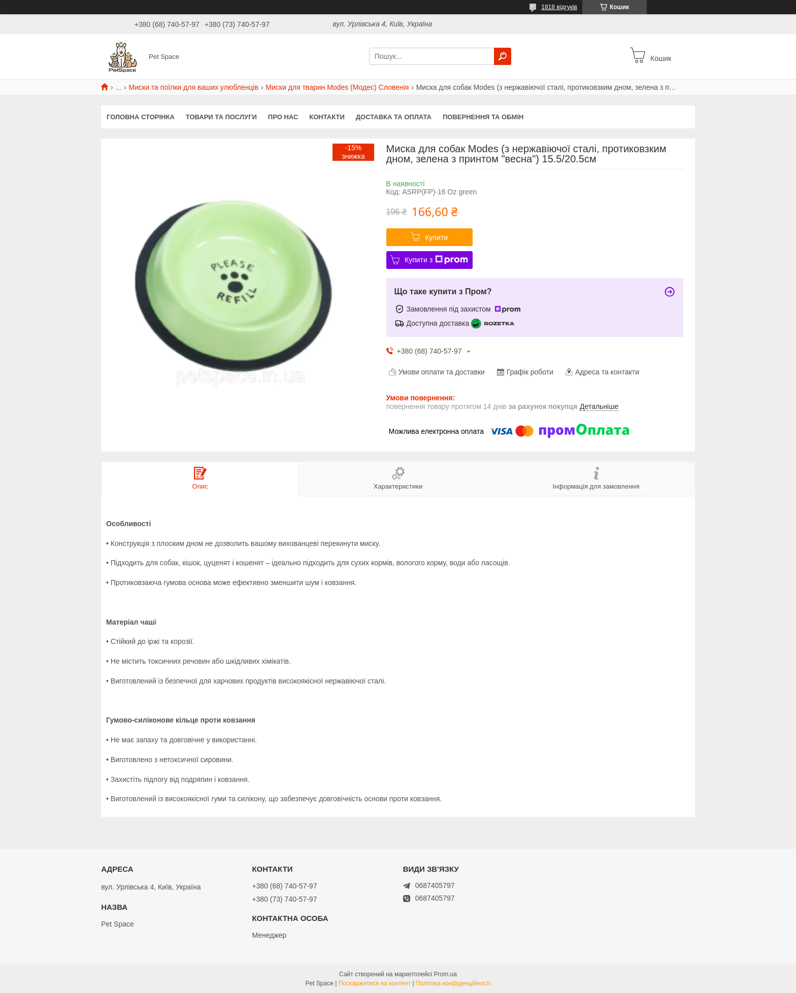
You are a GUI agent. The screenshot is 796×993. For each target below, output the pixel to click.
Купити (436, 237)
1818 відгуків (559, 7)
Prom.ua (445, 974)
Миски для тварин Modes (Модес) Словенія (337, 87)
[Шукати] (502, 56)
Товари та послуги (221, 117)
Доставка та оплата (394, 117)
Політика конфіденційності (453, 983)
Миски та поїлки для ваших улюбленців (193, 87)
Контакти (327, 117)
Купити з (436, 259)
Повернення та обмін (483, 117)
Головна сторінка (141, 117)
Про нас (283, 117)
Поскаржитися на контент (375, 983)
